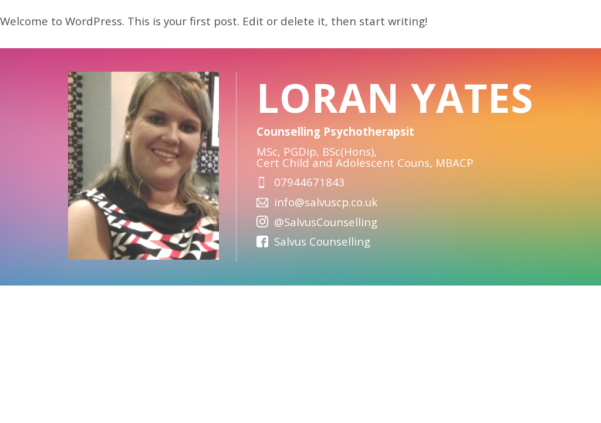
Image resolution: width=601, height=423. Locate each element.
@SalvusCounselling (325, 221)
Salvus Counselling (322, 241)
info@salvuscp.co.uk (325, 201)
